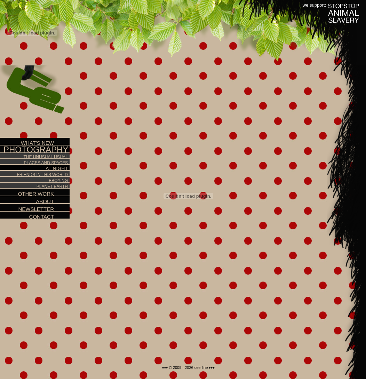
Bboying (34, 180)
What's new (27, 142)
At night (34, 168)
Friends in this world (34, 174)
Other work (27, 193)
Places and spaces (34, 162)
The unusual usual (34, 156)
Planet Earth (34, 186)
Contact (27, 216)
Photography (35, 149)
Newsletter (27, 208)
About (27, 200)
